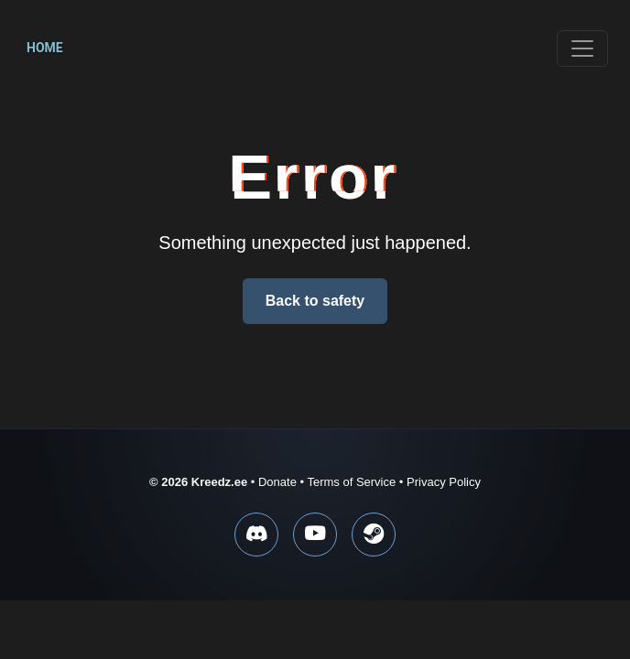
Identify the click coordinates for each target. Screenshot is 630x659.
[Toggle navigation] (582, 48)
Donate (277, 482)
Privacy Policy (444, 482)
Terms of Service (351, 482)
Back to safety (315, 300)
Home (45, 47)
